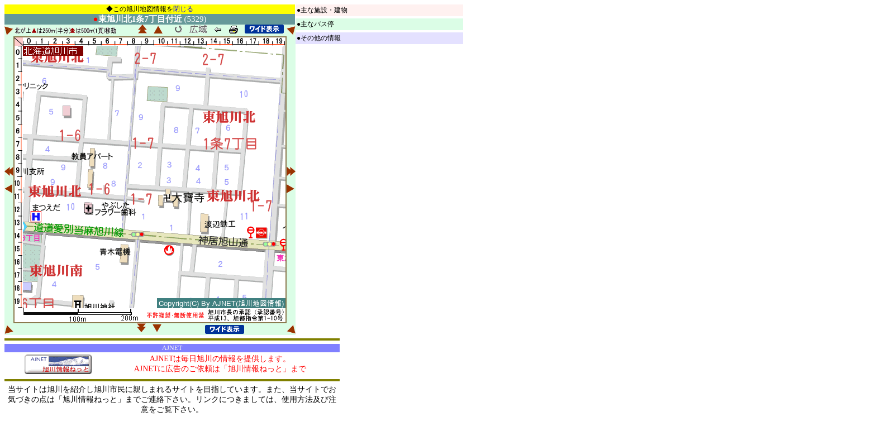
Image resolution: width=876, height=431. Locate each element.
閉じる (183, 9)
